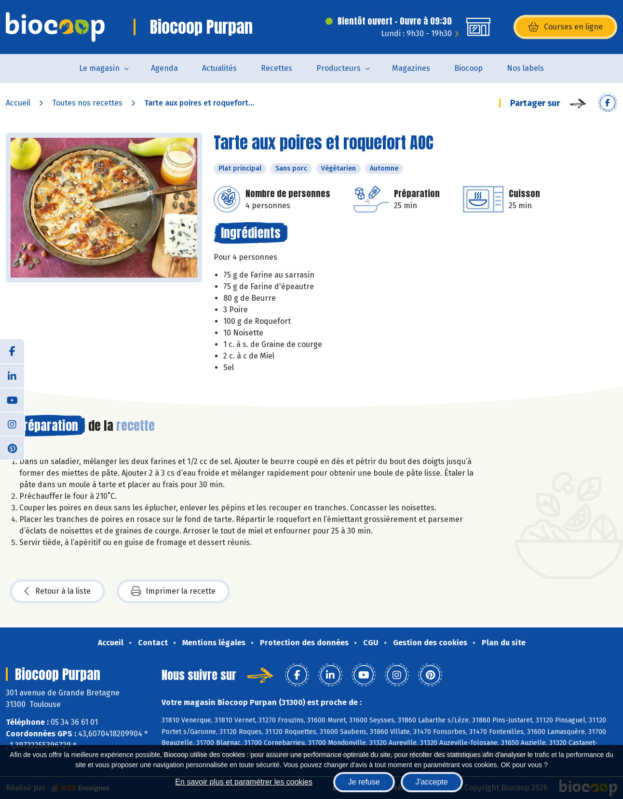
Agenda (164, 68)
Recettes (276, 68)
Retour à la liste (57, 591)
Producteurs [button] (338, 68)
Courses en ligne (565, 27)
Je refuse (364, 782)
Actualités (219, 68)
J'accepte (432, 782)
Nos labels (525, 68)
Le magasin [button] (99, 68)
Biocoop (468, 68)
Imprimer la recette (173, 591)
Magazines (411, 68)
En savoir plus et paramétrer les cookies (243, 782)
